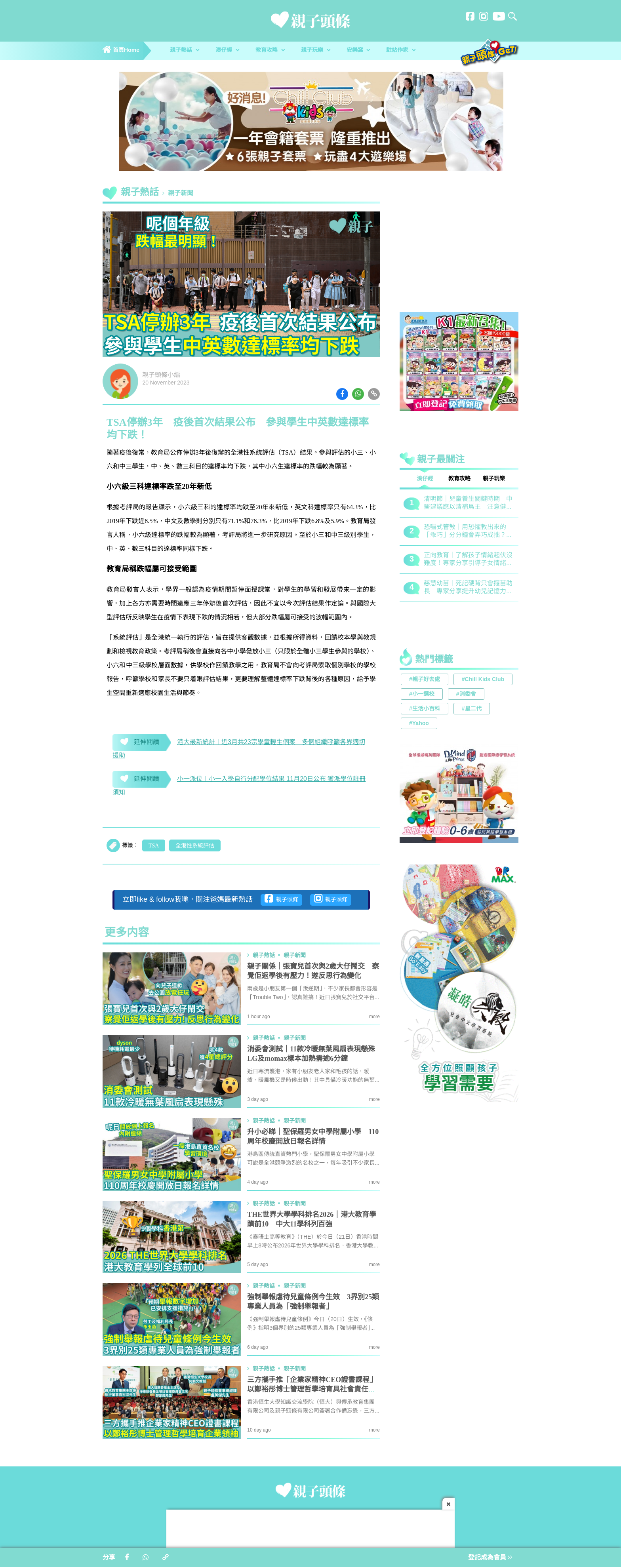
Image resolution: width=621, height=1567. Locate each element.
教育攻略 (270, 50)
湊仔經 (227, 50)
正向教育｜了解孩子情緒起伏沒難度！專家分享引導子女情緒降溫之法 (468, 559)
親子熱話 (184, 50)
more (374, 1016)
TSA (154, 846)
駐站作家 (400, 50)
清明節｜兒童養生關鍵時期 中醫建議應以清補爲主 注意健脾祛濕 (468, 503)
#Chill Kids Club (483, 680)
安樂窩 (358, 50)
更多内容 (127, 933)
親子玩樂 (315, 50)
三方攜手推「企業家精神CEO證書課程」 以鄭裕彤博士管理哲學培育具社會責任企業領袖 (313, 1389)
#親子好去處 (424, 680)
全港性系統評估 (194, 846)
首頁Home (121, 50)
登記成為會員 (490, 1557)
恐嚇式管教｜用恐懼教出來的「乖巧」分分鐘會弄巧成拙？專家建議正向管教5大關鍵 (468, 531)
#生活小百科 (424, 709)
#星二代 (472, 709)
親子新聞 (180, 193)
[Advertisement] (459, 251)
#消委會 (466, 694)
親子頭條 (281, 898)
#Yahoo (419, 724)
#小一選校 (421, 694)
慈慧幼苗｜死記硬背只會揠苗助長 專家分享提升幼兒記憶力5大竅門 (468, 588)
